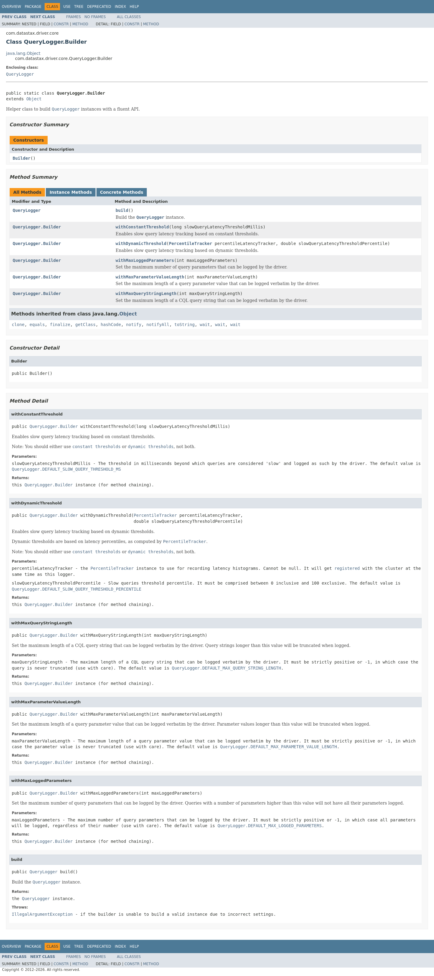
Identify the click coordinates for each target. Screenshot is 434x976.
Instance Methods (70, 192)
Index (120, 7)
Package (33, 7)
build (122, 210)
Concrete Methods (121, 192)
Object (34, 98)
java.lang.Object (23, 53)
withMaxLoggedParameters (145, 260)
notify (133, 324)
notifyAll (157, 324)
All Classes (129, 17)
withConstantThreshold (142, 226)
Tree (78, 7)
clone (18, 324)
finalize (60, 324)
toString (185, 324)
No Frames (95, 17)
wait (205, 324)
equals (37, 324)
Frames (73, 17)
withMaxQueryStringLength (146, 293)
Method (80, 24)
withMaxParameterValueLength (150, 277)
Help (134, 7)
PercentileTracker (190, 243)
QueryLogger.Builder (37, 226)
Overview (11, 7)
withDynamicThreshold (141, 243)
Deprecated (99, 7)
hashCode (111, 324)
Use (67, 7)
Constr (61, 24)
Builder (21, 158)
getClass (85, 324)
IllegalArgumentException (42, 914)
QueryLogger (20, 74)
